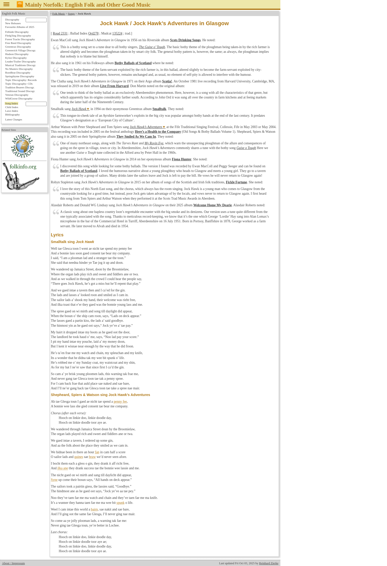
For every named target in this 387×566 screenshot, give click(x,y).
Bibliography (12, 114)
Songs (71, 13)
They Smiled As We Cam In (136, 136)
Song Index (11, 103)
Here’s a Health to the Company (158, 131)
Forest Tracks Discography (20, 39)
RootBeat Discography (17, 72)
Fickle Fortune (236, 182)
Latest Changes (13, 119)
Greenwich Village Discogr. (20, 50)
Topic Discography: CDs (19, 83)
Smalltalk (159, 109)
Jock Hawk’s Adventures (146, 127)
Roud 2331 (60, 33)
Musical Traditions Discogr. (20, 65)
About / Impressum (13, 563)
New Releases (13, 23)
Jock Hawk (79, 109)
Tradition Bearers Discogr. (20, 87)
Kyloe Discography (16, 57)
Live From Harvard (114, 86)
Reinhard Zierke (268, 563)
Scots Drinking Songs (185, 40)
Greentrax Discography (18, 46)
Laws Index (11, 110)
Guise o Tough (246, 148)
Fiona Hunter (182, 159)
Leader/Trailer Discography (20, 61)
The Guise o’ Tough (152, 47)
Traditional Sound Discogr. (20, 91)
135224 (117, 33)
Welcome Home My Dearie (212, 205)
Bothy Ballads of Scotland (133, 63)
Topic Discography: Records (21, 79)
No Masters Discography (19, 68)
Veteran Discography (16, 94)
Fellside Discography (17, 31)
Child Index (11, 107)
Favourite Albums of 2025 (19, 26)
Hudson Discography (17, 54)
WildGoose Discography (18, 98)
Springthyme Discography (19, 76)
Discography (12, 19)
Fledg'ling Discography (18, 35)
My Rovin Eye (154, 143)
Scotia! (167, 81)
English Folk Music (13, 13)
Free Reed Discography (18, 42)
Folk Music (58, 13)
